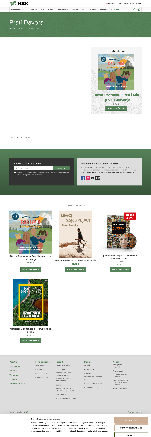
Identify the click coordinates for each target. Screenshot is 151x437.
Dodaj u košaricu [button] (116, 108)
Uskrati (131, 421)
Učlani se (115, 9)
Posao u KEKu (129, 3)
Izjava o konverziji (120, 389)
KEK (18, 3)
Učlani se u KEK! (17, 383)
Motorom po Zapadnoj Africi (93, 378)
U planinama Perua (91, 387)
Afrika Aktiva (61, 395)
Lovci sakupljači (18, 9)
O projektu (39, 365)
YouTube (95, 178)
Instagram (88, 178)
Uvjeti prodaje (118, 371)
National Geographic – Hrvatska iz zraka (65, 373)
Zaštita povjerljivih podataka (120, 375)
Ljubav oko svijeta (36, 9)
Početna (13, 361)
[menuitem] (110, 3)
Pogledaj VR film (41, 373)
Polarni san (60, 369)
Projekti (51, 9)
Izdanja (93, 9)
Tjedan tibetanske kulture (66, 399)
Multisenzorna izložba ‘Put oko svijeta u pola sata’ (66, 389)
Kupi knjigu (39, 369)
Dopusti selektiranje (131, 414)
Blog (84, 9)
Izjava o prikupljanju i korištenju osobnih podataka (121, 382)
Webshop (103, 9)
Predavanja (63, 9)
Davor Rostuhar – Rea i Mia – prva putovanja (116, 97)
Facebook (83, 178)
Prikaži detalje (130, 432)
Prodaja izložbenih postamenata (63, 379)
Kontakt (139, 3)
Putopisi (75, 9)
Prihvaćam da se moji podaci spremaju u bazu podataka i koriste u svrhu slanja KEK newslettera (41, 173)
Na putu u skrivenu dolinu (94, 383)
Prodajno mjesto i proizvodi (119, 365)
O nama (119, 3)
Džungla (59, 385)
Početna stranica (17, 28)
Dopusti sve (131, 406)
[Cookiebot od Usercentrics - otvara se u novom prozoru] (15, 432)
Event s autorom (41, 377)
